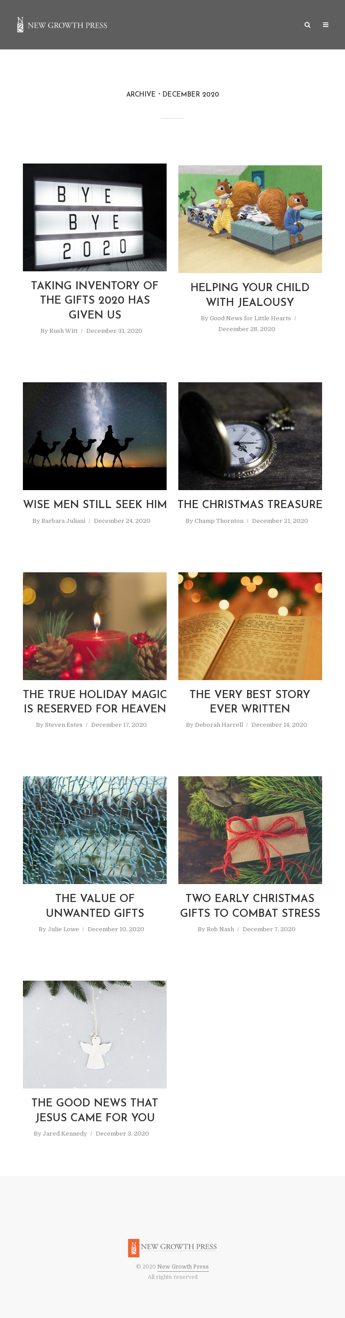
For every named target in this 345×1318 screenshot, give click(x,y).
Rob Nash (220, 929)
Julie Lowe (63, 929)
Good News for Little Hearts (250, 318)
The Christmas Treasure (250, 505)
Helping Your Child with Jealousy (250, 295)
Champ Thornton (219, 520)
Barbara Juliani (63, 520)
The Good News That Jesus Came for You (94, 1110)
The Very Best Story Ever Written (250, 702)
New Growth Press (183, 1267)
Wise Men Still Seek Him (95, 505)
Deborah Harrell (219, 724)
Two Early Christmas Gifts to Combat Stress (250, 906)
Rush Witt (63, 330)
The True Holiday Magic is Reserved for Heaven (95, 702)
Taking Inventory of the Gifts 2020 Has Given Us (95, 301)
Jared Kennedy (65, 1133)
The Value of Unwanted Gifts (95, 906)
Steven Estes (64, 724)
